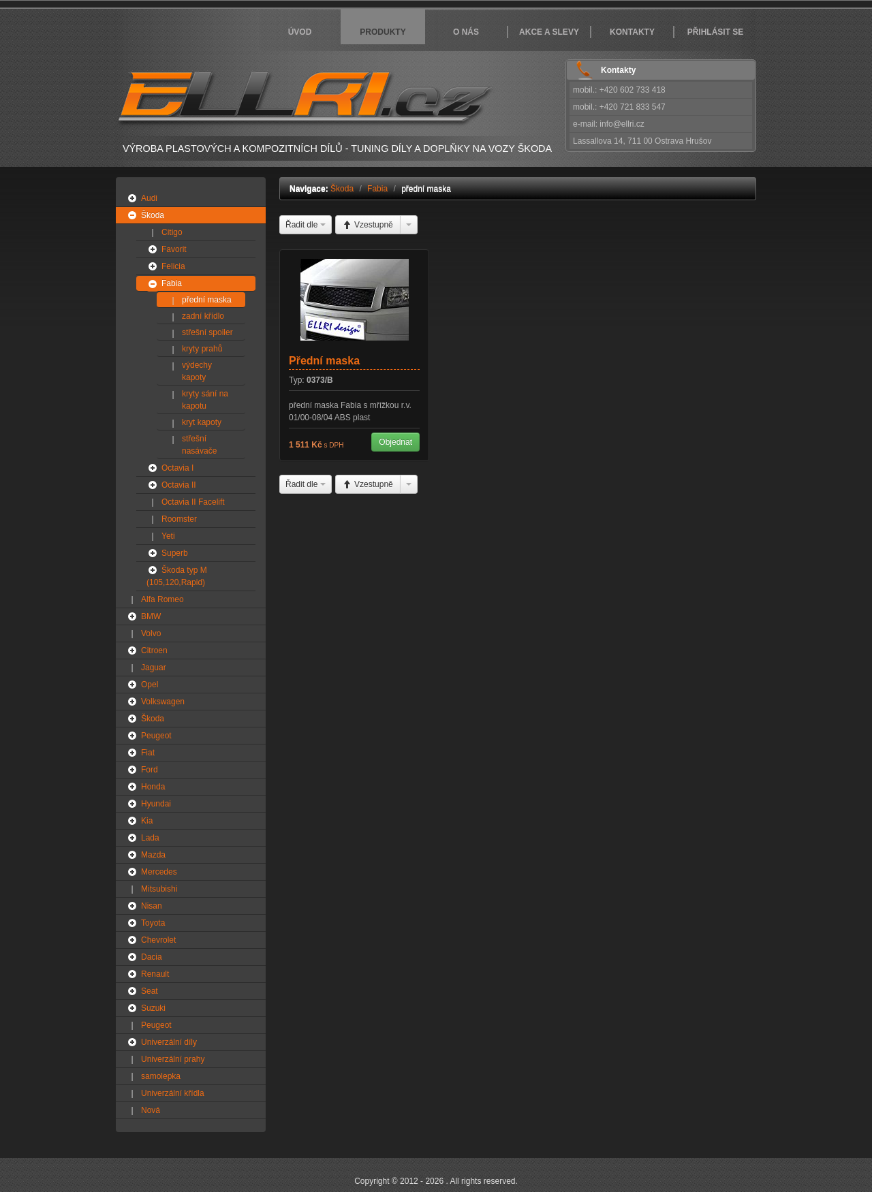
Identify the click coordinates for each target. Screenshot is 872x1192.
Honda (153, 786)
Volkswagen (163, 701)
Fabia (171, 283)
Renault (155, 974)
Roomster (179, 519)
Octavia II (178, 485)
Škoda (152, 215)
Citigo (172, 232)
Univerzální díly (169, 1042)
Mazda (153, 855)
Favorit (174, 249)
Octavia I (177, 468)
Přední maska (324, 360)
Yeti (168, 536)
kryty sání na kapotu (205, 400)
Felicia (173, 266)
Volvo (151, 633)
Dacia (151, 957)
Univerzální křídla (172, 1093)
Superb (174, 553)
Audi (149, 198)
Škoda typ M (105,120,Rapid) (176, 576)
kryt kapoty (201, 422)
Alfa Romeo (162, 599)
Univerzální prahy (172, 1059)
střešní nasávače (199, 445)
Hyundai (156, 804)
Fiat (148, 752)
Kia (147, 821)
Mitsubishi (159, 889)
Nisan (151, 906)
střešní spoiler (207, 332)
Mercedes (159, 872)
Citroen (154, 650)
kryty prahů (202, 349)
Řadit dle (305, 225)
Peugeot (156, 735)
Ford (149, 769)
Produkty (382, 32)
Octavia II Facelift (193, 502)
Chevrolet (158, 940)
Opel (149, 684)
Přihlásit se (715, 32)
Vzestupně (368, 225)
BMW (151, 616)
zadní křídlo (203, 316)
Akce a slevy (549, 32)
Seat (149, 991)
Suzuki (153, 1008)
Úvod (300, 32)
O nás (466, 32)
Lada (150, 838)
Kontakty (632, 32)
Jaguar (153, 667)
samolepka (161, 1076)
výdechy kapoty (197, 371)
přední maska (207, 299)
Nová (150, 1110)
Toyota (153, 923)
